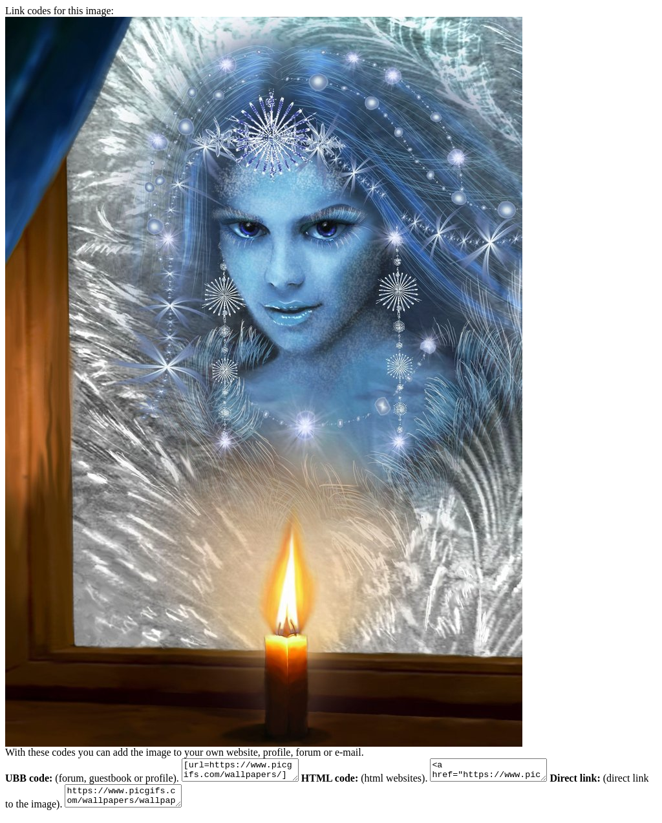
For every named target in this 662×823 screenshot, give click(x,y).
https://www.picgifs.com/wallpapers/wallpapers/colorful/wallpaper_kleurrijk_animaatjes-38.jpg (148, 801)
